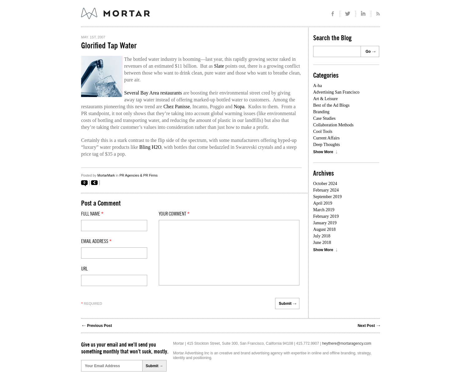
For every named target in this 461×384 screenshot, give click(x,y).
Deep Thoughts (326, 144)
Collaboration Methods (333, 125)
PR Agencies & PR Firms (138, 175)
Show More (323, 152)
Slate (219, 66)
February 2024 (326, 190)
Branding (321, 111)
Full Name (92, 213)
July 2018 (321, 236)
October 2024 (325, 183)
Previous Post (99, 325)
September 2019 (327, 196)
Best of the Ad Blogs (331, 105)
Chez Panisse (176, 106)
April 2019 (322, 203)
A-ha (317, 85)
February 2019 (326, 216)
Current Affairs (326, 138)
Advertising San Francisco (336, 92)
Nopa (239, 106)
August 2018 (324, 229)
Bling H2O (150, 147)
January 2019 (325, 223)
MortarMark (106, 175)
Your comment (174, 213)
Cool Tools (322, 131)
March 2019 (323, 209)
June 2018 (322, 242)
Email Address (96, 241)
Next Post (366, 325)
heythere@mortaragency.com (346, 343)
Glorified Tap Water (109, 46)
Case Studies (324, 118)
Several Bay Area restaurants (153, 92)
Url (84, 268)
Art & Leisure (325, 98)
